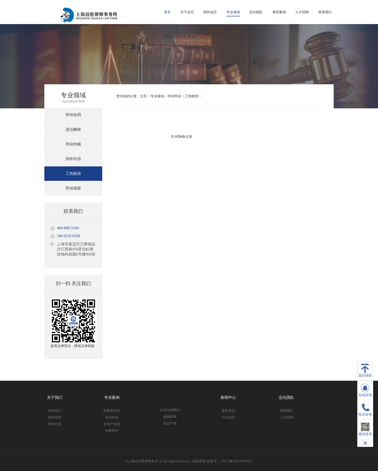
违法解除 (73, 129)
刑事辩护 (112, 431)
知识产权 (170, 423)
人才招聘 (302, 12)
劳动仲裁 (73, 144)
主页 (143, 96)
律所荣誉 (54, 417)
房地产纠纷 (111, 424)
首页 (167, 12)
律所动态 (210, 12)
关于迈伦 (187, 12)
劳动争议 (174, 96)
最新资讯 (228, 410)
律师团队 (286, 410)
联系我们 (325, 12)
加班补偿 (73, 159)
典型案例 (279, 12)
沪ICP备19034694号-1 (236, 461)
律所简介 (54, 410)
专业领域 (233, 12)
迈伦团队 (256, 12)
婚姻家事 (170, 417)
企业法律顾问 (170, 410)
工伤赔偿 (73, 173)
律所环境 (54, 424)
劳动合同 (73, 115)
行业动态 (228, 417)
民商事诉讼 (111, 410)
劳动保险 (73, 188)
